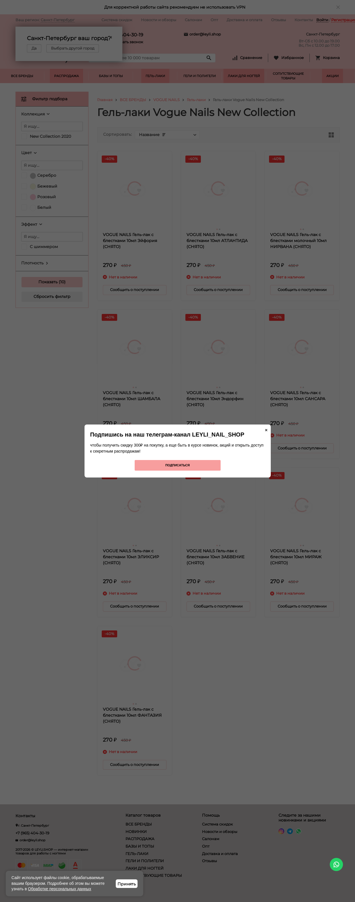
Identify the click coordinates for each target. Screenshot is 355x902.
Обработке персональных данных (59, 889)
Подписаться (177, 465)
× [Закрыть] (266, 430)
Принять (126, 884)
